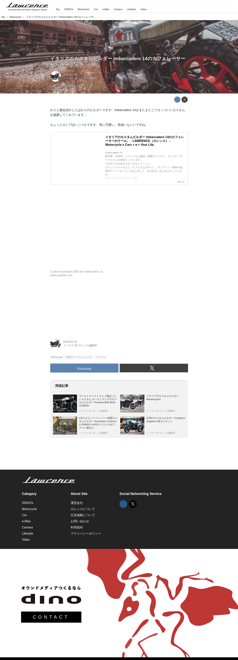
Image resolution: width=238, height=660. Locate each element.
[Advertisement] (79, 307)
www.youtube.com (61, 275)
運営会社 (77, 502)
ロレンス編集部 (87, 78)
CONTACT (51, 617)
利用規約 (77, 527)
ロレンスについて (83, 509)
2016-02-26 (70, 74)
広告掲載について (83, 515)
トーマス (68, 78)
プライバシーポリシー (86, 533)
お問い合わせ (80, 521)
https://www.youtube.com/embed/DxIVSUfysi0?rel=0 (119, 230)
